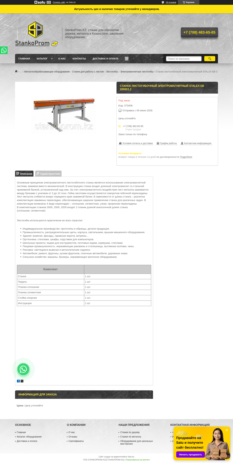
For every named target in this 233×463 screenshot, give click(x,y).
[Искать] (209, 58)
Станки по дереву (130, 432)
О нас (62, 58)
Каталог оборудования (29, 436)
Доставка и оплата (106, 58)
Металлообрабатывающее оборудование (47, 71)
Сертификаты (76, 441)
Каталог (42, 58)
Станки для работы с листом (88, 71)
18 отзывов (171, 2)
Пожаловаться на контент (138, 460)
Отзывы (72, 436)
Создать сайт (59, 2)
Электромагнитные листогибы (136, 71)
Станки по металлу (130, 436)
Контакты (79, 58)
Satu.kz (130, 457)
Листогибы (112, 71)
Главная (24, 58)
